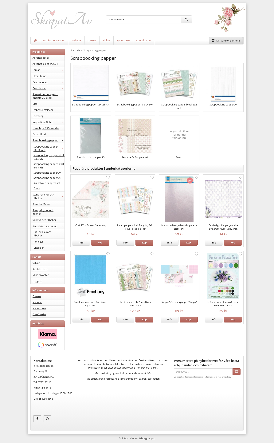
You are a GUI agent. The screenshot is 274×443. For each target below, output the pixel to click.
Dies (49, 103)
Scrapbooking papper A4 (47, 172)
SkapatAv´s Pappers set (46, 183)
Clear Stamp (49, 76)
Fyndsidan (38, 247)
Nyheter (76, 40)
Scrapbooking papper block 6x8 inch (49, 165)
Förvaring (38, 116)
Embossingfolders (43, 110)
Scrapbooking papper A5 (47, 178)
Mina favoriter (41, 275)
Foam (36, 188)
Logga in (37, 281)
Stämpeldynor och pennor (43, 212)
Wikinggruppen (147, 438)
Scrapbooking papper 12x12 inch (49, 148)
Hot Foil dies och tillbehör (42, 233)
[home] (35, 40)
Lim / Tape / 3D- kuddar (46, 128)
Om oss (92, 40)
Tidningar (38, 241)
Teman (49, 70)
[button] (100, 243)
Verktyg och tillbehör (44, 220)
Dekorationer (49, 82)
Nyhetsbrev (123, 40)
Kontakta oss (143, 40)
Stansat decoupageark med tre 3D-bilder (45, 96)
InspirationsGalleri (54, 40)
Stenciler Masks (41, 204)
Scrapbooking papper (49, 140)
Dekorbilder (49, 88)
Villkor (106, 40)
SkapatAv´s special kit (49, 226)
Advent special (41, 57)
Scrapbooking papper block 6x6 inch (49, 157)
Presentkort (39, 134)
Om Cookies (39, 314)
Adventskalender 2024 (45, 63)
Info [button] (81, 242)
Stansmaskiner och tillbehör (49, 196)
